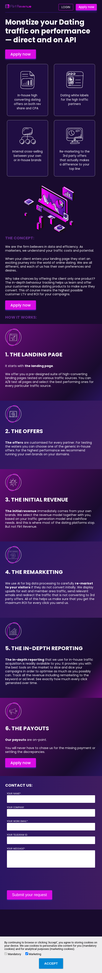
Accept (51, 963)
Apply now (86, 7)
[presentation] (40, 878)
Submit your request (29, 895)
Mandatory (12, 954)
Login (66, 7)
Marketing (33, 954)
